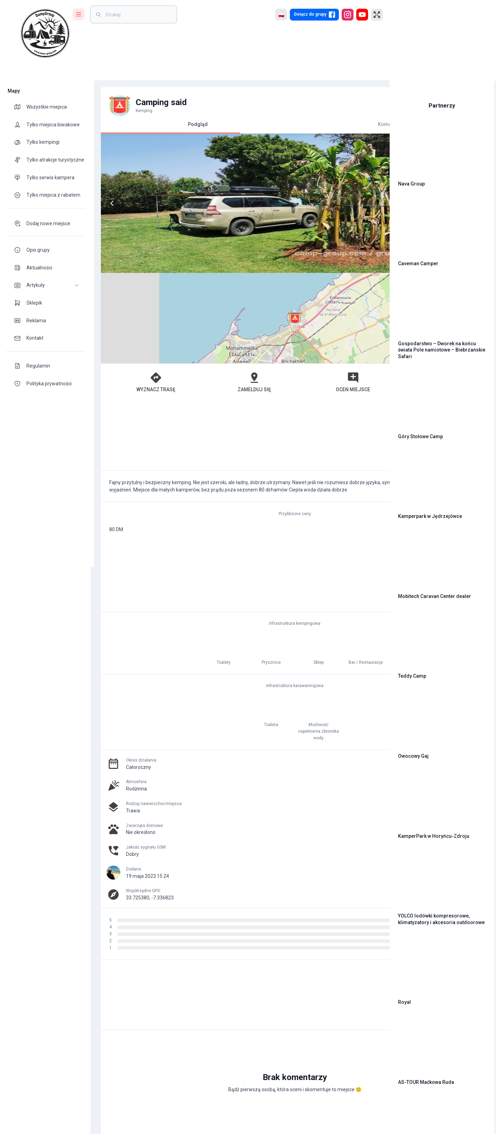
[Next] (225, 203)
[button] (45, 285)
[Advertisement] (236, 345)
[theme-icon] (20, 106)
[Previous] (108, 203)
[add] (360, 1003)
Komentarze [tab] (306, 124)
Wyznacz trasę (137, 291)
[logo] (45, 33)
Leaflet (305, 269)
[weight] (138, 14)
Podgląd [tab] (167, 127)
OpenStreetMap (336, 269)
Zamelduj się (207, 291)
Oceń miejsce (276, 291)
